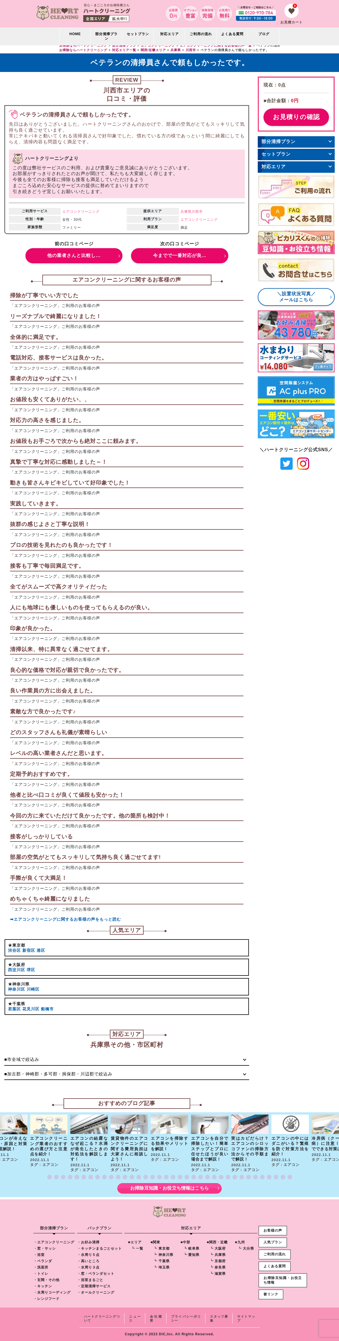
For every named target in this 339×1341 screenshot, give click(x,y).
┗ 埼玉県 (161, 1267)
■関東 (155, 1242)
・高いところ (88, 1261)
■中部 (185, 1242)
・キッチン (42, 1286)
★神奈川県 (18, 984)
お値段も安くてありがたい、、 (50, 399)
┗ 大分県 (246, 1248)
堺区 (31, 969)
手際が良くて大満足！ (38, 878)
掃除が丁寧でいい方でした (44, 295)
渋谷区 (14, 950)
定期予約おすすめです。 (41, 774)
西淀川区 (16, 969)
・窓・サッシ (44, 1248)
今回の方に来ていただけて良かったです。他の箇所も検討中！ (90, 816)
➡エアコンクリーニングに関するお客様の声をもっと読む (65, 919)
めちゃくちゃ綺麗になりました (50, 899)
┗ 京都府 (218, 1261)
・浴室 (39, 1255)
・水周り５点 (88, 1255)
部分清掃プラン (106, 36)
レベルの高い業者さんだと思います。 (58, 753)
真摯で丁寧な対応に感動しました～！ (58, 462)
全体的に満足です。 (36, 337)
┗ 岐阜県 (191, 1248)
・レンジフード (46, 1299)
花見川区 (30, 1009)
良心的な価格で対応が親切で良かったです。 (67, 670)
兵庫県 (186, 212)
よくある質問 (232, 34)
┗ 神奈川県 (163, 1255)
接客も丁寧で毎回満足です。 (47, 566)
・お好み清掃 (88, 1242)
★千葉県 (16, 1003)
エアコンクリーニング (81, 212)
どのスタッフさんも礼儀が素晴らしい (58, 732)
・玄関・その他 (46, 1280)
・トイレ (40, 1274)
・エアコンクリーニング (53, 1242)
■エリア (135, 1242)
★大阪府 (16, 964)
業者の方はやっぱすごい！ (44, 379)
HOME (75, 34)
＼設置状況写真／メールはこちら (296, 296)
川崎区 (33, 989)
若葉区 (14, 1009)
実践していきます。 (36, 504)
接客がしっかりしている (41, 837)
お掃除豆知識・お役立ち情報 (282, 1280)
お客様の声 (272, 1230)
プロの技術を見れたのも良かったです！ (61, 545)
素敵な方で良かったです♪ (43, 711)
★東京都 (16, 945)
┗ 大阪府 (218, 1248)
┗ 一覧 (137, 1248)
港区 (41, 950)
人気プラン (272, 1242)
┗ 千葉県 (161, 1261)
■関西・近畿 (217, 1242)
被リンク (270, 1294)
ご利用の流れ (201, 34)
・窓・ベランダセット (95, 1274)
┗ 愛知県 (191, 1255)
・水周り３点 (88, 1267)
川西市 (197, 212)
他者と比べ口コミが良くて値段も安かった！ (67, 795)
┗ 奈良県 (218, 1267)
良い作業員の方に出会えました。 (53, 691)
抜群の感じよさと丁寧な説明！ (50, 524)
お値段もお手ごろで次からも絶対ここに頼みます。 (76, 441)
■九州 (240, 1242)
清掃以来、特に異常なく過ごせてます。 (61, 649)
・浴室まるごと (90, 1280)
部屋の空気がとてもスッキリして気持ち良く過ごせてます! (85, 857)
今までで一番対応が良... (179, 255)
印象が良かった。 (33, 628)
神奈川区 (16, 989)
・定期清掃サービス (94, 1286)
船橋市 (47, 1009)
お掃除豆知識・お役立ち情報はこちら (169, 1188)
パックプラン (100, 1228)
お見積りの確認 (296, 117)
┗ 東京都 (161, 1248)
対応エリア (273, 166)
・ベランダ (42, 1261)
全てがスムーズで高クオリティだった (58, 587)
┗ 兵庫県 (218, 1255)
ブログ (263, 34)
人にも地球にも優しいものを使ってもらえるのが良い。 (81, 608)
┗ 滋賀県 (218, 1274)
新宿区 (28, 950)
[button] (49, 1177)
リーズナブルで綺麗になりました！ (56, 316)
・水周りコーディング (52, 1292)
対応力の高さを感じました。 (47, 420)
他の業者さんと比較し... (73, 255)
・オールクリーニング (95, 1292)
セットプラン (138, 34)
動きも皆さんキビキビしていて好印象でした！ (70, 483)
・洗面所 (40, 1267)
